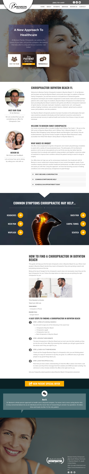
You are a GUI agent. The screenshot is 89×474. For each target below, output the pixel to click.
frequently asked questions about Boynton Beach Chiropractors (53, 372)
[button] (58, 174)
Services (65, 7)
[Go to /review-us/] (14, 140)
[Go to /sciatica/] (76, 232)
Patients (56, 7)
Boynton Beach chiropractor (64, 101)
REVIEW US (14, 152)
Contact (82, 7)
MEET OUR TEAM (14, 110)
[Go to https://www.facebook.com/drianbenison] (74, 2)
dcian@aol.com (81, 465)
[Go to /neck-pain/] (13, 224)
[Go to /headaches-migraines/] (13, 215)
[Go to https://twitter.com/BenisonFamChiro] (77, 2)
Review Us (73, 7)
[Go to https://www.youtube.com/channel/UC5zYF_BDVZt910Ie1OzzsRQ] (80, 2)
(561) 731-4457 (58, 3)
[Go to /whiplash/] (13, 232)
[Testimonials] (44, 402)
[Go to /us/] (14, 98)
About (49, 7)
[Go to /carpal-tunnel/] (76, 224)
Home (42, 7)
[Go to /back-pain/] (76, 215)
